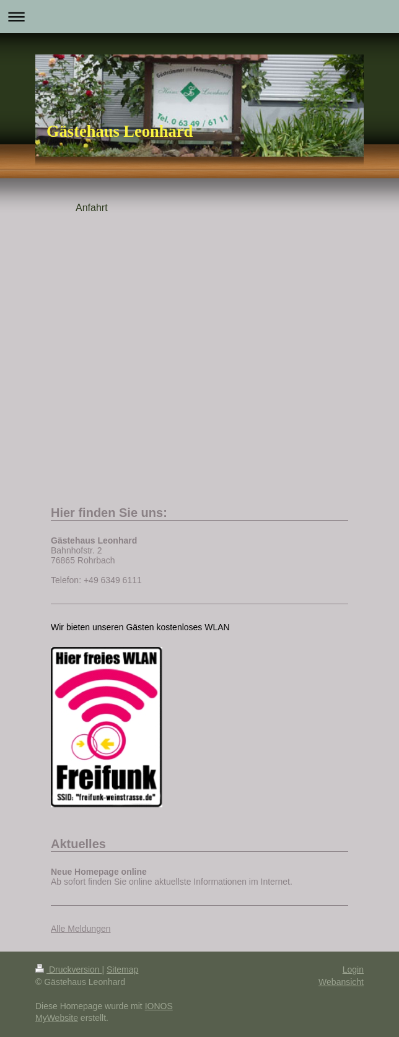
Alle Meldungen (81, 929)
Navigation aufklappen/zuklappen (199, 16)
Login (353, 969)
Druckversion (68, 969)
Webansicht (341, 982)
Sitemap (122, 969)
